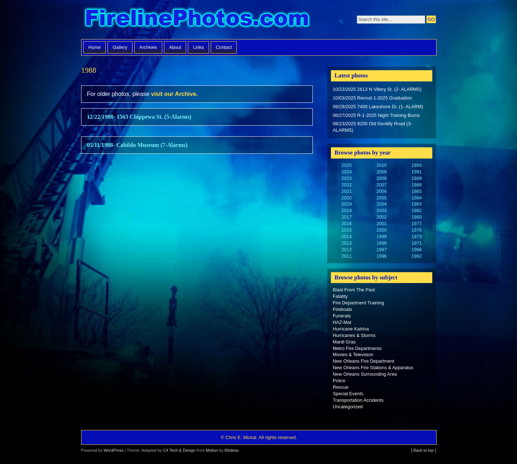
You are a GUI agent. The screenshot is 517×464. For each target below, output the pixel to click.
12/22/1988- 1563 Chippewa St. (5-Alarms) (139, 117)
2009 (382, 171)
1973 (416, 236)
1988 (416, 184)
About (175, 47)
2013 (346, 243)
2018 (346, 210)
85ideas (231, 450)
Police (339, 380)
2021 (346, 191)
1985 (416, 191)
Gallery (120, 47)
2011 (346, 256)
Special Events (348, 393)
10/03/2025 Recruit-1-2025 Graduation (372, 98)
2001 (382, 223)
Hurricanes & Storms (354, 335)
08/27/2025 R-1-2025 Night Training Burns (376, 115)
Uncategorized (348, 406)
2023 (346, 178)
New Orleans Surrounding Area (365, 374)
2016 (346, 223)
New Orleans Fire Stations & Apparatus (373, 367)
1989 (416, 178)
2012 (346, 249)
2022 (346, 184)
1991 (416, 171)
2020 (346, 198)
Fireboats (342, 309)
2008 (382, 178)
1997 (382, 249)
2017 (346, 217)
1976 (416, 230)
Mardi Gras (344, 342)
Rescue (340, 387)
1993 (416, 165)
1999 (382, 236)
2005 (382, 198)
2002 (382, 217)
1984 (416, 198)
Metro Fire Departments (357, 348)
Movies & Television (353, 354)
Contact (224, 47)
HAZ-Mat (342, 322)
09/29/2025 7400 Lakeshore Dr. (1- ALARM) (378, 106)
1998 (382, 243)
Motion (212, 450)
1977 (416, 223)
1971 (416, 243)
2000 (382, 230)
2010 (382, 165)
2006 (382, 191)
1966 (416, 249)
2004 (382, 204)
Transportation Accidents (358, 400)
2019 (346, 204)
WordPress (113, 450)
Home (94, 47)
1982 (416, 210)
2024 (346, 171)
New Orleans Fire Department (363, 361)
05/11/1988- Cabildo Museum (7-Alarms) (137, 145)
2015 (346, 230)
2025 (346, 165)
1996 (382, 256)
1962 (416, 256)
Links (198, 47)
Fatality (340, 296)
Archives (148, 47)
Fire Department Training (358, 302)
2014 (346, 236)
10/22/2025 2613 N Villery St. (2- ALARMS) (377, 89)
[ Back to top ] (423, 450)
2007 (382, 184)
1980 (416, 217)
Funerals (342, 316)
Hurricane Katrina (351, 329)
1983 (416, 204)
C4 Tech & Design (179, 450)
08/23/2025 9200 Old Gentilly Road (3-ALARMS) (372, 127)
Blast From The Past (354, 289)
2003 (382, 210)
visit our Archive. (174, 94)
